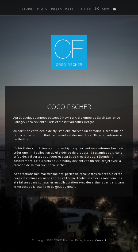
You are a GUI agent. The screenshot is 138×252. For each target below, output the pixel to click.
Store (106, 9)
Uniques (56, 9)
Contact (100, 240)
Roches (70, 9)
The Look (84, 9)
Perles (42, 9)
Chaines (28, 9)
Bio (97, 8)
